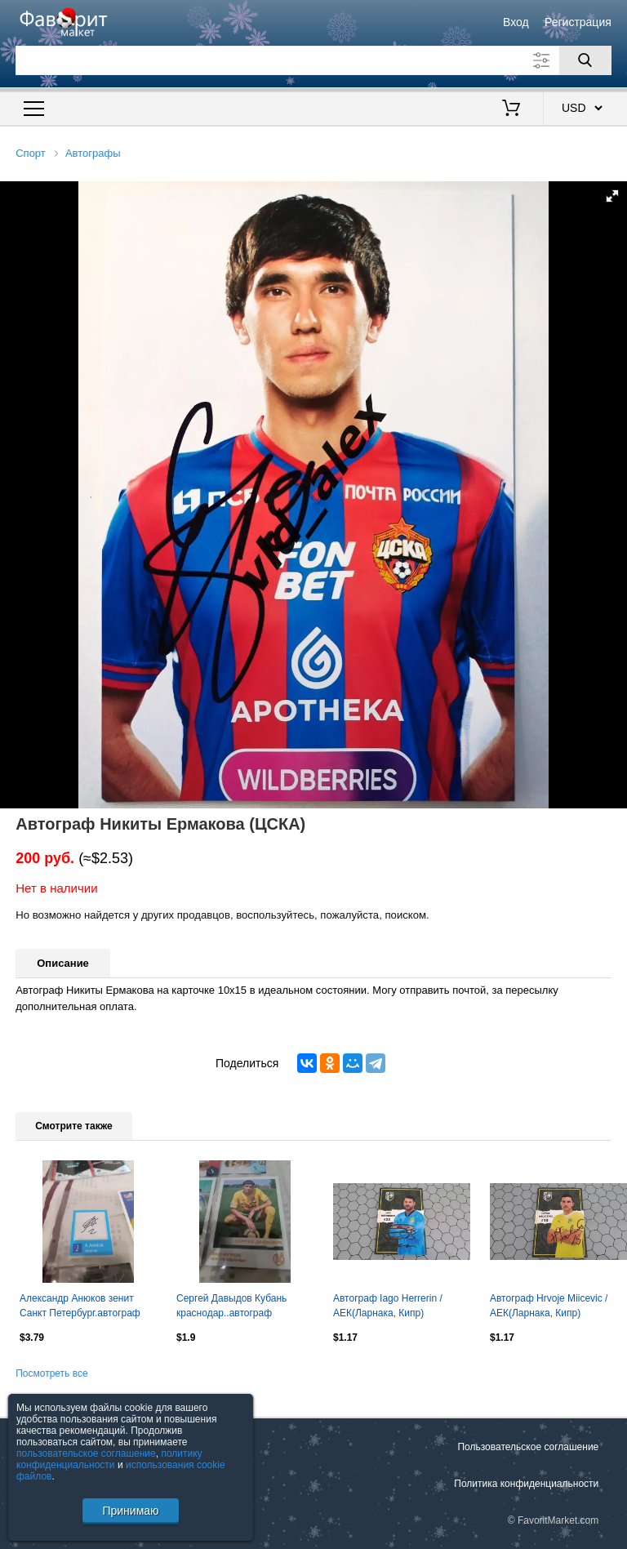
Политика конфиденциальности (526, 1483)
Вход (516, 22)
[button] (612, 196)
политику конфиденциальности (109, 1459)
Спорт (31, 153)
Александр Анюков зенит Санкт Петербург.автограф (80, 1306)
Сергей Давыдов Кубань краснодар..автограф (231, 1306)
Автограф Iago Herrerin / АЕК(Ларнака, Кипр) (387, 1306)
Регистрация (578, 22)
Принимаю (130, 1510)
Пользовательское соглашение (527, 1447)
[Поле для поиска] (313, 60)
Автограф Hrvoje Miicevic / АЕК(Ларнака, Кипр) (548, 1306)
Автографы (93, 153)
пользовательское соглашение (86, 1453)
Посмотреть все (51, 1373)
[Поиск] (585, 60)
